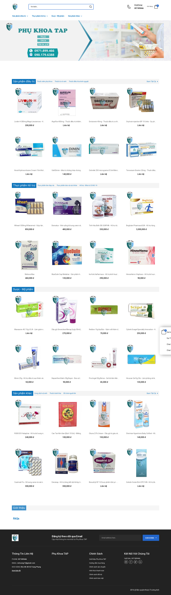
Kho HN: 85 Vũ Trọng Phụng (31, 567)
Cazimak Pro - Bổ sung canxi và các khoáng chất (32, 482)
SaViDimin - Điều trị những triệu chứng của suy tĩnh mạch (73, 170)
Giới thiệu (19, 507)
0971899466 (139, 8)
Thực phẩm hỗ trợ (39, 16)
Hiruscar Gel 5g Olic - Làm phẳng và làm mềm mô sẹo (146, 378)
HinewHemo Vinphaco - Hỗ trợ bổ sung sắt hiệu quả (145, 274)
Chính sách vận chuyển (97, 567)
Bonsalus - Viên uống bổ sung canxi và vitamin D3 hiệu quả (74, 225)
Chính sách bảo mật (96, 578)
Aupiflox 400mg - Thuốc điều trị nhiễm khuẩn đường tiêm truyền (76, 122)
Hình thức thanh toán (96, 571)
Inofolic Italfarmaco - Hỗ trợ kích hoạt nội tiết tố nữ (108, 274)
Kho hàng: (16, 567)
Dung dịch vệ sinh (40, 393)
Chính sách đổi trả (95, 574)
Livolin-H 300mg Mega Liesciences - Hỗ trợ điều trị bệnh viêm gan (39, 122)
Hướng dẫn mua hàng (97, 563)
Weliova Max (29, 274)
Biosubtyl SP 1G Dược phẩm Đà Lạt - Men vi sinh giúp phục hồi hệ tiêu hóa (117, 482)
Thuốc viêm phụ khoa (44, 81)
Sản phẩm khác (74, 16)
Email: (14, 563)
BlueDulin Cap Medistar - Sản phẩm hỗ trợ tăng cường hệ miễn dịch (77, 274)
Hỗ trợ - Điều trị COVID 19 (88, 185)
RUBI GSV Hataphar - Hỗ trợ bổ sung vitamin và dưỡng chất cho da (39, 433)
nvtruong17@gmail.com (26, 563)
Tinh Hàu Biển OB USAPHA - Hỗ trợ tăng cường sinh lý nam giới (113, 225)
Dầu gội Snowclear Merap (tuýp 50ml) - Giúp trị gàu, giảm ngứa (76, 329)
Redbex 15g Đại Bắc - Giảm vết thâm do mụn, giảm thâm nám (112, 329)
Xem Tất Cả (151, 81)
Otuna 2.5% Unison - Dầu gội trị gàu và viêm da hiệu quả (110, 433)
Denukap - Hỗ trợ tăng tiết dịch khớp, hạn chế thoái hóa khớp (74, 482)
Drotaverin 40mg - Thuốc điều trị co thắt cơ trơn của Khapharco (113, 122)
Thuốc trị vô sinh (60, 81)
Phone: (15, 559)
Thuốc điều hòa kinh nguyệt (78, 81)
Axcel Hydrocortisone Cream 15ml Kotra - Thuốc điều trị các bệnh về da (41, 170)
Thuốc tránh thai (55, 393)
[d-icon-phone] (129, 7)
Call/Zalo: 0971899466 (132, 558)
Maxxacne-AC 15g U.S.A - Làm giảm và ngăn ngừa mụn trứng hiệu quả (41, 329)
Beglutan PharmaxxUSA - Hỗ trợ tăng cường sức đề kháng (148, 225)
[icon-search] (91, 7)
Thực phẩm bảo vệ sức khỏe (67, 185)
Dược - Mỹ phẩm (58, 16)
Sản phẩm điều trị (19, 16)
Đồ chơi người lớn (70, 393)
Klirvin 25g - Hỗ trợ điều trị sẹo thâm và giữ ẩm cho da (34, 378)
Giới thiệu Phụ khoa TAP (97, 559)
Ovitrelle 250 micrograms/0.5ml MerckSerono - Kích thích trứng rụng (115, 170)
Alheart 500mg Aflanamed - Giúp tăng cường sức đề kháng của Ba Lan (41, 225)
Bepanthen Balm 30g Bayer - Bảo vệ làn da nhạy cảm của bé (75, 378)
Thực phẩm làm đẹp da (46, 185)
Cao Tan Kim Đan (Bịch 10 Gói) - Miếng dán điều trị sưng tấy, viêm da (77, 433)
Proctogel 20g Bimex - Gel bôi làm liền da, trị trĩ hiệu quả (110, 378)
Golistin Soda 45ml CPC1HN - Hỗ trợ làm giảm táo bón (146, 482)
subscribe (151, 538)
